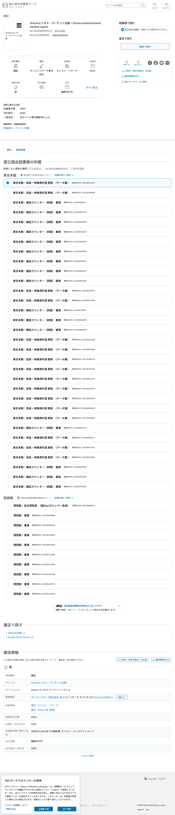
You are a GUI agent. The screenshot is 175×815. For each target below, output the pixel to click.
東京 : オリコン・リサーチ (44, 705)
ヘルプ (155, 5)
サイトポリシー (99, 805)
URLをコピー (138, 63)
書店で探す (145, 46)
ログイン (167, 5)
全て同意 (67, 808)
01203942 (106, 697)
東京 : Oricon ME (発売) (43, 710)
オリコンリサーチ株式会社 (45, 697)
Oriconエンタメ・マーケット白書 (48, 682)
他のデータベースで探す (134, 81)
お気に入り (126, 63)
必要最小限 (43, 808)
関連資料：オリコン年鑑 (16, 128)
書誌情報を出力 (130, 76)
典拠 (121, 697)
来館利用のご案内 (64, 175)
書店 (9, 149)
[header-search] (126, 5)
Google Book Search (21, 637)
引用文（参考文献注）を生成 (136, 70)
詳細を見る (11, 808)
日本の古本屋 (16, 633)
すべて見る (91, 87)
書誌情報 (20, 149)
